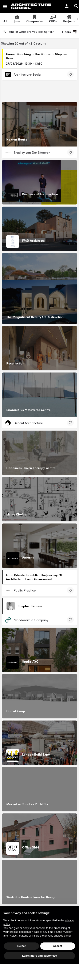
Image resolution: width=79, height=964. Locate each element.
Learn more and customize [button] (39, 955)
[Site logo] (31, 6)
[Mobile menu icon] (5, 6)
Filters (69, 31)
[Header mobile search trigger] (76, 6)
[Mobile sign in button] (66, 6)
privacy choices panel (57, 935)
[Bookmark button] (70, 74)
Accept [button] (57, 946)
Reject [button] (21, 946)
